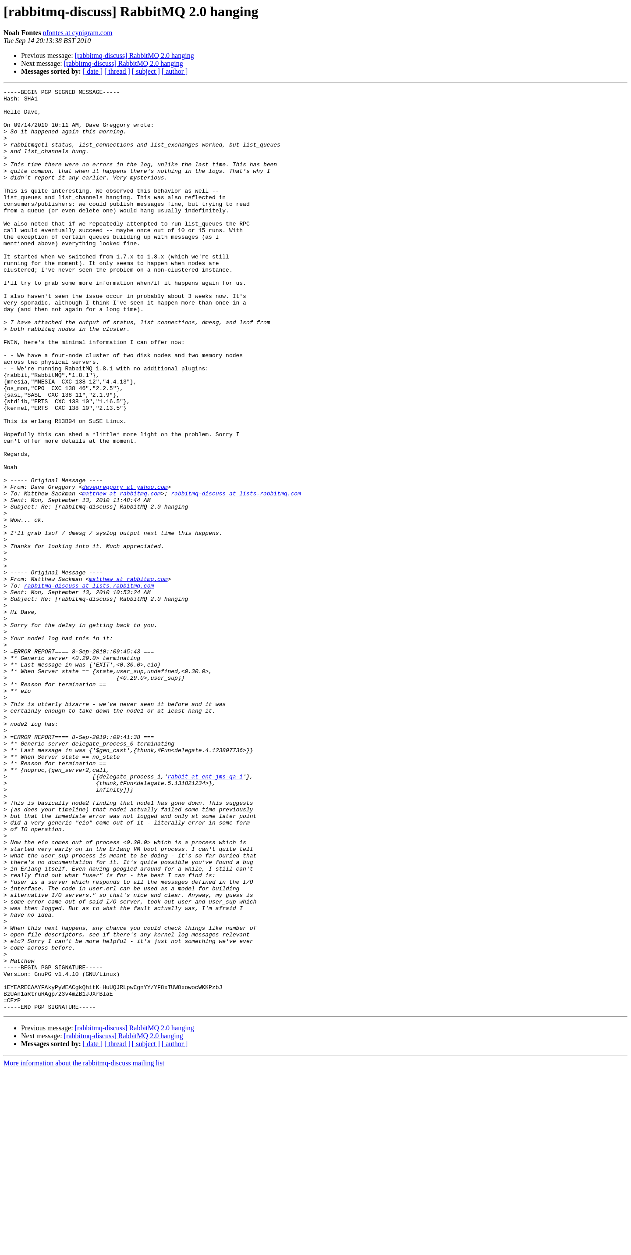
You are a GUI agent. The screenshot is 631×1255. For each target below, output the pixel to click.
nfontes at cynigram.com (78, 32)
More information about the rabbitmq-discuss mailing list (84, 1247)
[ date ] (93, 71)
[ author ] (175, 71)
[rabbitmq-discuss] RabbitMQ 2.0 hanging (134, 55)
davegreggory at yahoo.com (124, 567)
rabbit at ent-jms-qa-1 (205, 914)
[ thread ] (117, 71)
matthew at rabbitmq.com (121, 575)
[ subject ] (146, 71)
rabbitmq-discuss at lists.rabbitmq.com (236, 575)
